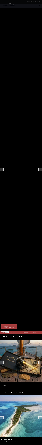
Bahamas (9, 441)
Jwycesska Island (6, 439)
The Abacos (3, 441)
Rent (6, 332)
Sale (3, 332)
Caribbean (13, 441)
